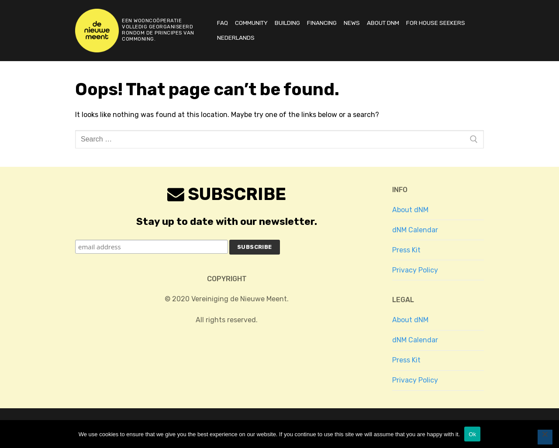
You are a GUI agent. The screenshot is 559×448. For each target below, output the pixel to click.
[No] (545, 437)
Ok (472, 434)
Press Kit (406, 250)
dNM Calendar (415, 230)
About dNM (410, 210)
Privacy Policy (415, 270)
